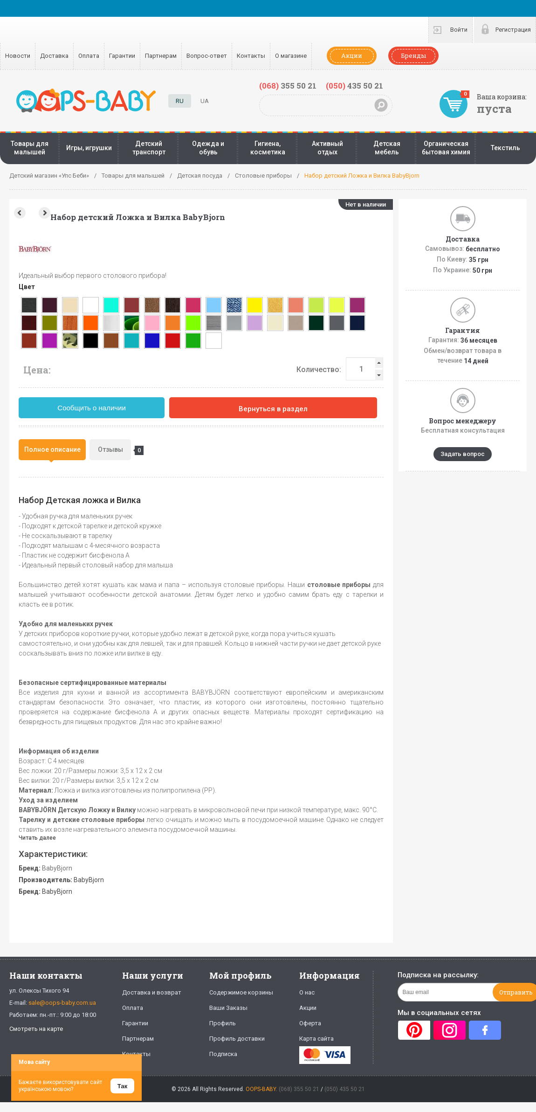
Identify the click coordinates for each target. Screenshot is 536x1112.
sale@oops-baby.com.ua (62, 1002)
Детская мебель (386, 148)
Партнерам (161, 55)
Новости (17, 55)
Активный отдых (327, 148)
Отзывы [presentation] (114, 450)
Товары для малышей (29, 148)
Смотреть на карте (36, 1028)
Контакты (251, 55)
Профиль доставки (237, 1038)
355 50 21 (287, 85)
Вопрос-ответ (206, 55)
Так (122, 1086)
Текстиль (505, 148)
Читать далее (37, 838)
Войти (458, 29)
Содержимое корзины (241, 992)
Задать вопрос (462, 453)
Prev (19, 212)
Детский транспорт (148, 148)
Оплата (88, 55)
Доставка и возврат (151, 992)
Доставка (54, 55)
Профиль (222, 1023)
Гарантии (122, 55)
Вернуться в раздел (273, 409)
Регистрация (513, 29)
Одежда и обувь (208, 148)
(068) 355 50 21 (299, 1089)
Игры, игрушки (89, 148)
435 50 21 (354, 85)
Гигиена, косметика (267, 148)
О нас (307, 992)
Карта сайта (316, 1038)
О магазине (291, 55)
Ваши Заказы (228, 1007)
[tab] (52, 449)
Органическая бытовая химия (446, 148)
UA (204, 100)
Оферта (310, 1023)
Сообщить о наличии (91, 408)
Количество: (318, 369)
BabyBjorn (57, 868)
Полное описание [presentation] (52, 449)
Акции (351, 55)
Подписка (223, 1053)
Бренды (413, 55)
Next (45, 212)
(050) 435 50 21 (344, 1089)
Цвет (27, 286)
